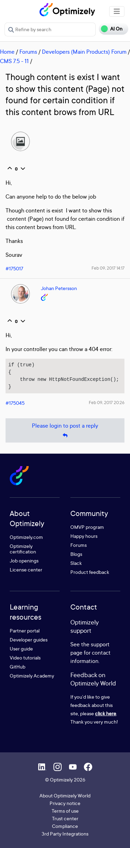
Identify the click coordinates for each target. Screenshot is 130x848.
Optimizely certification (23, 549)
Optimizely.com (26, 537)
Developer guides (28, 639)
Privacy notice (65, 803)
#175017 (14, 268)
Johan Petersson (59, 288)
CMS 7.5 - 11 (14, 61)
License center (26, 569)
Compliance (65, 826)
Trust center (65, 818)
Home (7, 51)
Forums (28, 51)
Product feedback (89, 572)
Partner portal (25, 630)
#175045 (15, 403)
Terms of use (65, 810)
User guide (21, 648)
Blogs (76, 554)
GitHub (17, 666)
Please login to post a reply (65, 430)
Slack (76, 563)
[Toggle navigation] (116, 11)
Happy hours (83, 536)
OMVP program (87, 527)
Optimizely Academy (32, 675)
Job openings (24, 560)
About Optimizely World (65, 795)
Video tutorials (25, 657)
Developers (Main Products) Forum (84, 51)
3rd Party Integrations (65, 833)
